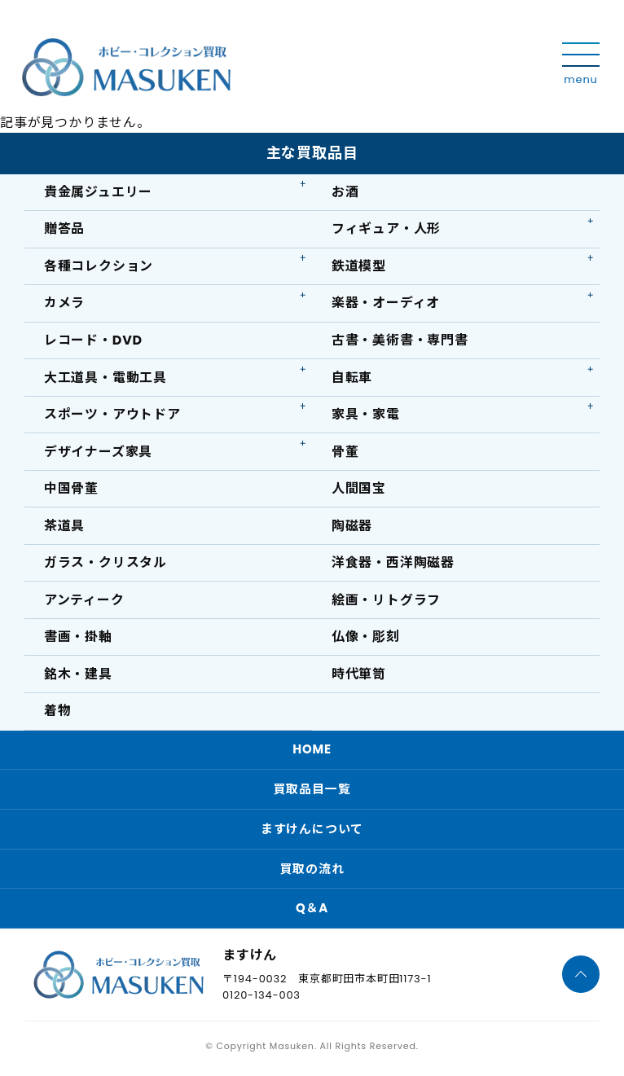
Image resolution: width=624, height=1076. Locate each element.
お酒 (345, 191)
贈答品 (64, 229)
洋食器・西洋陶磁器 (393, 565)
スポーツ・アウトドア (112, 415)
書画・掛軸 (78, 639)
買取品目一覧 (312, 792)
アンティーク (84, 602)
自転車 (352, 378)
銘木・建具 (78, 676)
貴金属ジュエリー (98, 191)
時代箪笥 (359, 676)
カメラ (64, 303)
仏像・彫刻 (366, 639)
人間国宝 (359, 490)
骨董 (345, 452)
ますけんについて (312, 832)
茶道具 (64, 527)
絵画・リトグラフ (386, 602)
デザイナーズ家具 (98, 452)
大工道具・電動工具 (105, 378)
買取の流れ (312, 872)
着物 (58, 714)
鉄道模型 (359, 266)
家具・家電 (366, 415)
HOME (312, 752)
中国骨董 (71, 490)
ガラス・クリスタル (105, 565)
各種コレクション (98, 266)
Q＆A (312, 911)
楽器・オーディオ (386, 303)
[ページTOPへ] (581, 979)
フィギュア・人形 (386, 229)
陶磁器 (352, 527)
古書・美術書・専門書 (400, 341)
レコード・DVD (93, 341)
